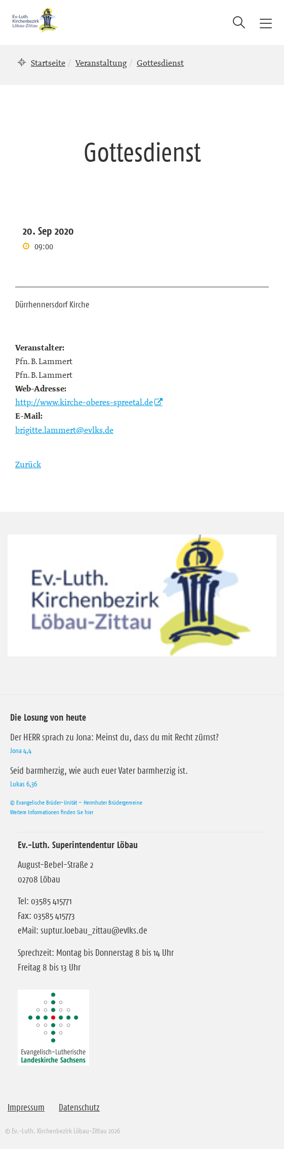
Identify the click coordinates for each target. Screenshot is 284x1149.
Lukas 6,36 (23, 783)
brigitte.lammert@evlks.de (64, 429)
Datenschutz (79, 1107)
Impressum (26, 1107)
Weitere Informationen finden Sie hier (51, 812)
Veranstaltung (101, 62)
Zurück (28, 464)
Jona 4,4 (20, 750)
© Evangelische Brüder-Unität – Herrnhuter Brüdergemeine (76, 802)
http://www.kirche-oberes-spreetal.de (84, 402)
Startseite (48, 62)
